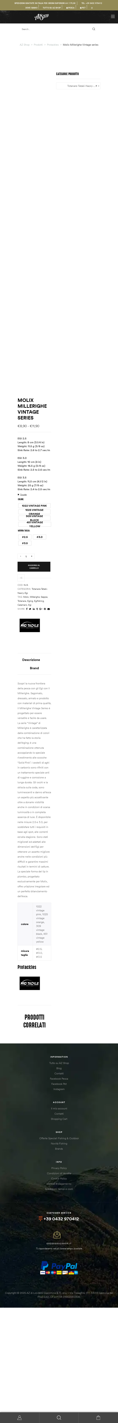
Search (59, 1417)
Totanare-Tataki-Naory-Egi (45, 852)
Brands (59, 1253)
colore (20, 792)
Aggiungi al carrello (53, 831)
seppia (44, 856)
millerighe (35, 856)
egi (88, 856)
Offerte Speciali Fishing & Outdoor (59, 1243)
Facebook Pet (59, 1188)
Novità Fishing (59, 1248)
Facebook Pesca (59, 1183)
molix (26, 856)
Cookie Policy (59, 1283)
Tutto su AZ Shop (59, 1167)
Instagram (59, 1193)
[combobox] (59, 1130)
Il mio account (59, 1213)
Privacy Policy (59, 1272)
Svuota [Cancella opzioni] (23, 787)
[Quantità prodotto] (26, 831)
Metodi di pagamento (59, 1288)
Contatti (59, 1178)
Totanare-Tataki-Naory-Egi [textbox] (59, 1131)
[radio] (34, 798)
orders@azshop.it (59, 1348)
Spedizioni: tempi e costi (59, 1293)
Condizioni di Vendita (59, 1278)
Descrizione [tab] (51, 911)
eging (61, 856)
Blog (59, 1173)
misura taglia (24, 811)
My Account (19, 1417)
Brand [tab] (71, 911)
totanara (53, 856)
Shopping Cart (59, 1223)
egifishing (70, 856)
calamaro (81, 856)
